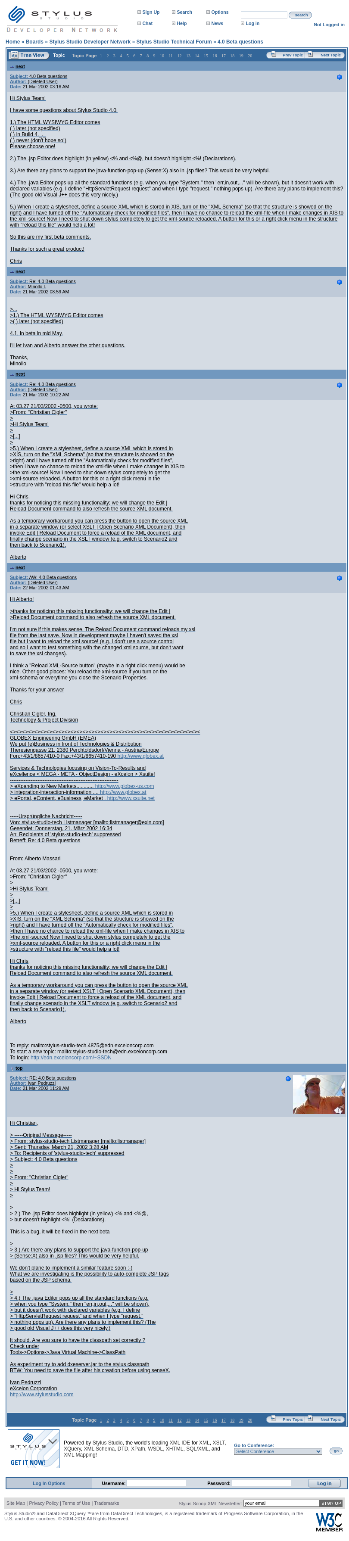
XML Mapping (80, 1455)
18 (232, 55)
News (217, 23)
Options (219, 12)
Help (182, 23)
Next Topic (331, 55)
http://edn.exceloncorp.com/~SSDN (71, 1058)
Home (13, 42)
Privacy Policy (43, 1503)
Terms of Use (76, 1503)
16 (214, 55)
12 (180, 55)
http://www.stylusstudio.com (41, 1395)
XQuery (72, 1449)
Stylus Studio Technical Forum (174, 42)
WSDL (155, 1449)
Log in (252, 23)
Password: (219, 1483)
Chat (147, 23)
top (16, 1068)
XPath (138, 1449)
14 (197, 55)
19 (241, 55)
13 (188, 55)
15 (206, 55)
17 (223, 55)
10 (162, 55)
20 (250, 55)
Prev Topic (293, 55)
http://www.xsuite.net (131, 798)
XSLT (218, 1443)
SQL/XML (197, 1449)
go (336, 1451)
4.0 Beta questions (240, 42)
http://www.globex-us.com (124, 786)
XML (204, 1443)
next (17, 66)
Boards (35, 42)
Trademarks (106, 1503)
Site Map (15, 1503)
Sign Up (150, 12)
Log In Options (49, 1483)
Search (184, 12)
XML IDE (180, 1443)
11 (170, 55)
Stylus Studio (108, 1443)
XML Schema (99, 1449)
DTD (123, 1449)
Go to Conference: (254, 1445)
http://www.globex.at (141, 756)
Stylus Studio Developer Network (90, 42)
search (301, 15)
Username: (114, 1483)
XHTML (175, 1449)
